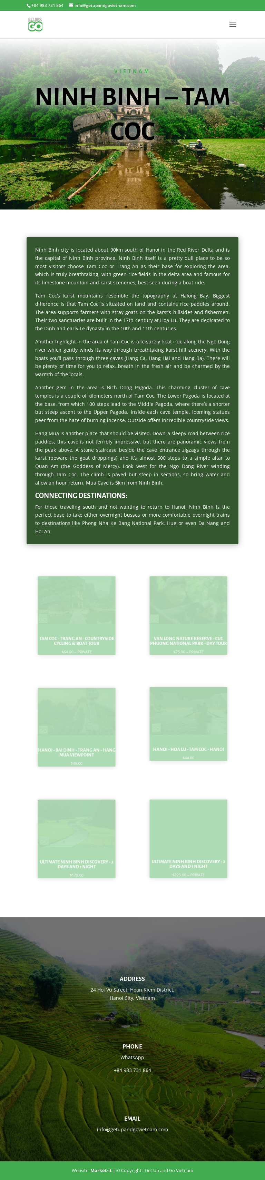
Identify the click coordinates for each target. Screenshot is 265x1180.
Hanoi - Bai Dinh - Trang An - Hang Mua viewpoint (76, 748)
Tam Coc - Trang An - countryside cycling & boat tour (77, 637)
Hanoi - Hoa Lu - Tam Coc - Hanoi (188, 745)
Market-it (101, 1170)
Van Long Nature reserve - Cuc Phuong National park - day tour (188, 637)
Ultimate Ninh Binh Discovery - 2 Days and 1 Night (76, 860)
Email (132, 1119)
